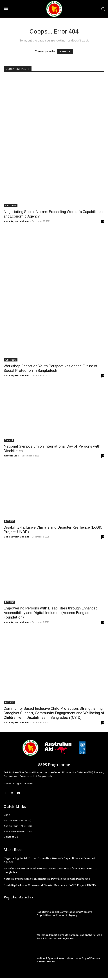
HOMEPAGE (64, 52)
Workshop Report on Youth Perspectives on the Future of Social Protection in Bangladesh (51, 368)
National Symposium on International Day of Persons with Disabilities (47, 878)
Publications (10, 205)
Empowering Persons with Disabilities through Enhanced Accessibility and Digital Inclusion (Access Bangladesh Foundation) (51, 612)
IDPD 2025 (9, 521)
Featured (9, 440)
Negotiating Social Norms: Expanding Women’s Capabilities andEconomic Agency (64, 913)
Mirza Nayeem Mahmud (16, 221)
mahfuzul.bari (11, 455)
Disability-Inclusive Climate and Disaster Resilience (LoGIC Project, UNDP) (50, 885)
